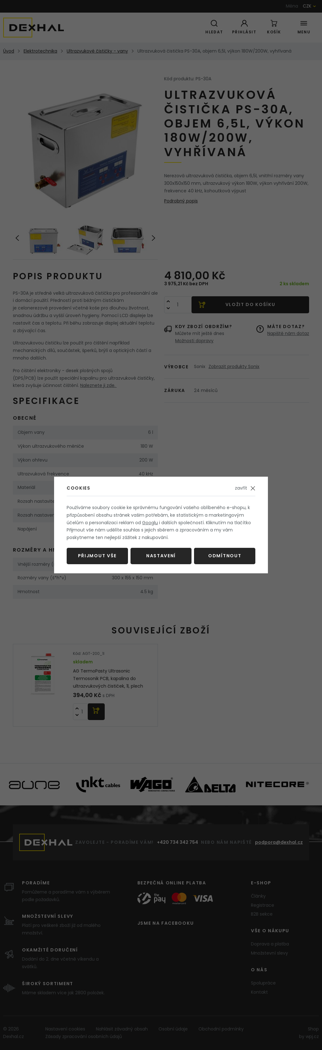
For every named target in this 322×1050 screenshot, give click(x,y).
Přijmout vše (97, 556)
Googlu (150, 522)
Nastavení (161, 556)
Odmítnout (224, 556)
